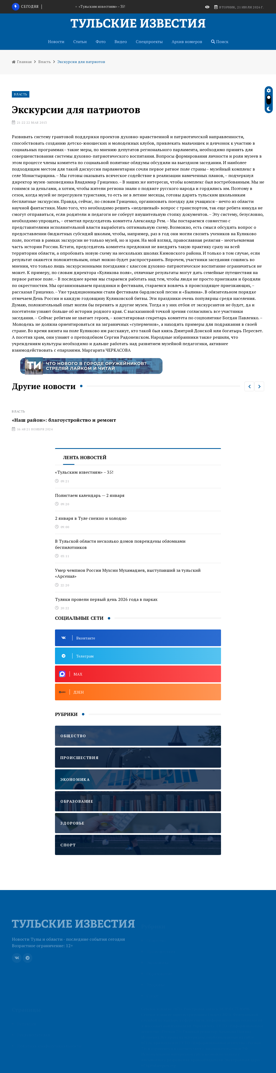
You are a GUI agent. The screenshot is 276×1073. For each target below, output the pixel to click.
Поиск (219, 41)
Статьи (80, 41)
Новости (56, 41)
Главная (22, 61)
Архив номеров (187, 41)
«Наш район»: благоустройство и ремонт (64, 420)
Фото (101, 41)
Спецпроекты (149, 41)
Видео (121, 41)
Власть (44, 61)
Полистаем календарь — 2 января (90, 495)
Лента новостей (84, 457)
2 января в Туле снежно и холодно (90, 518)
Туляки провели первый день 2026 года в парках (106, 599)
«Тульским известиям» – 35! (102, 6)
